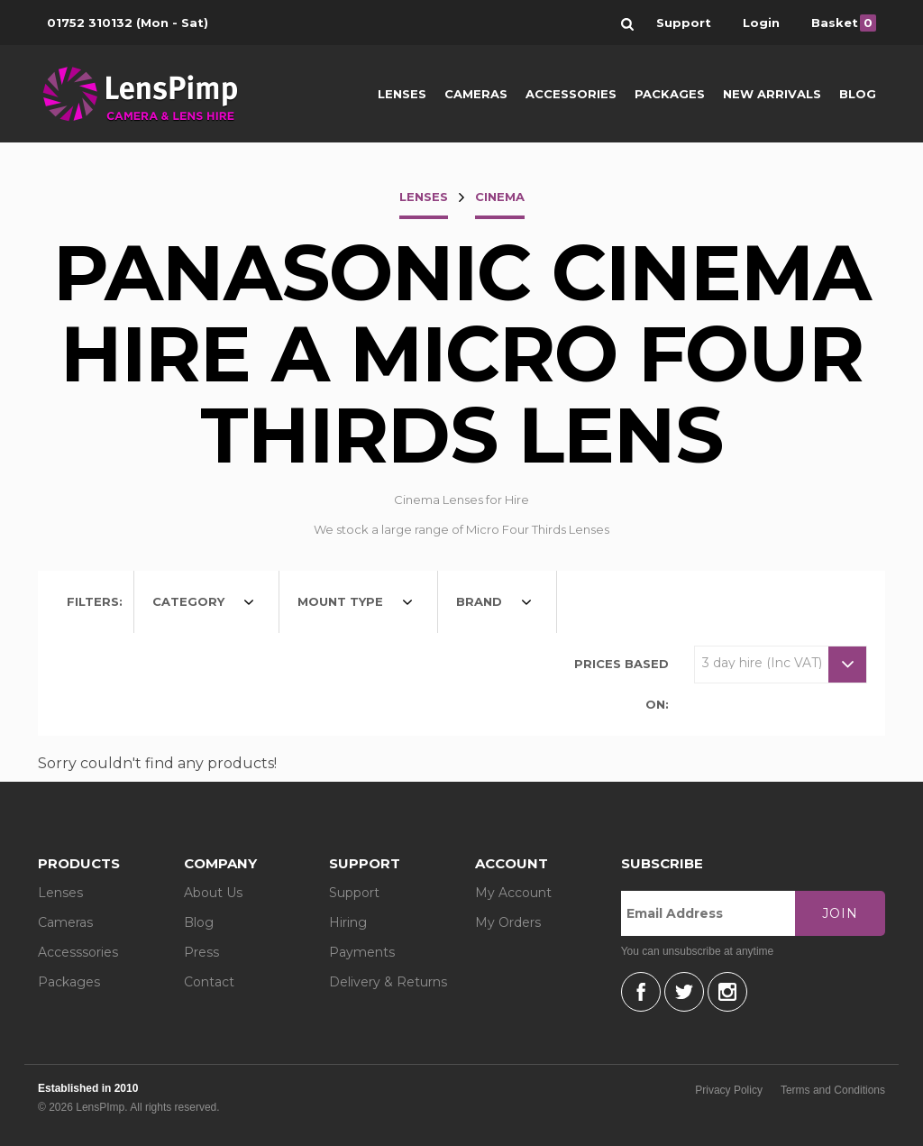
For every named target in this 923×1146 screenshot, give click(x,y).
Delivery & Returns (388, 982)
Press (201, 952)
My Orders (508, 922)
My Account (513, 893)
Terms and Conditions (833, 1090)
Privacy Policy (729, 1090)
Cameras (475, 94)
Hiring (348, 922)
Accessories (571, 94)
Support (354, 893)
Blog (857, 94)
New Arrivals (772, 94)
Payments (362, 952)
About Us (213, 893)
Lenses (402, 94)
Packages (670, 94)
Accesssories (78, 952)
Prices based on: (621, 683)
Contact (209, 982)
